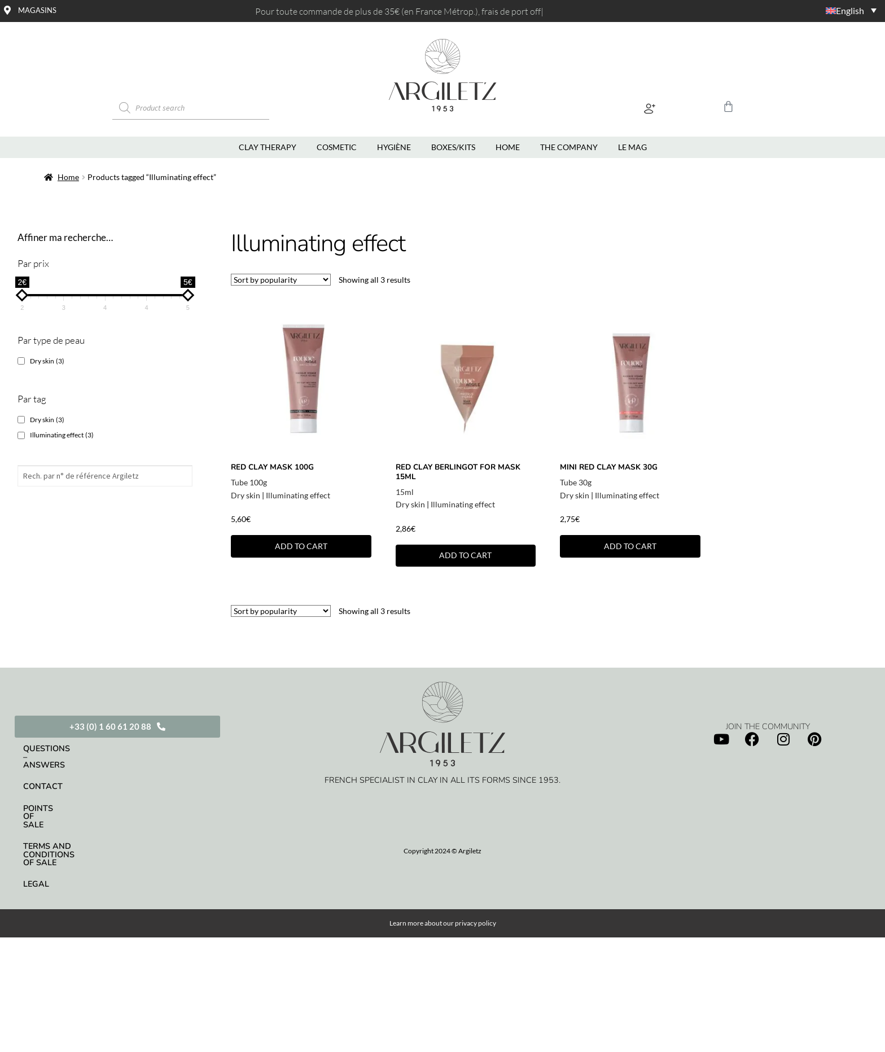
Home (68, 177)
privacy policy (475, 884)
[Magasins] (7, 10)
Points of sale (56, 791)
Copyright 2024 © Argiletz (442, 851)
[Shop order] (281, 280)
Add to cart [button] (301, 546)
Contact (43, 770)
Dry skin (245, 495)
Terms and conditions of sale (91, 813)
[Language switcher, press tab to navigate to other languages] (812, 10)
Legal (36, 835)
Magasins (37, 10)
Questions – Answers (71, 748)
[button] (650, 108)
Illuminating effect (298, 495)
